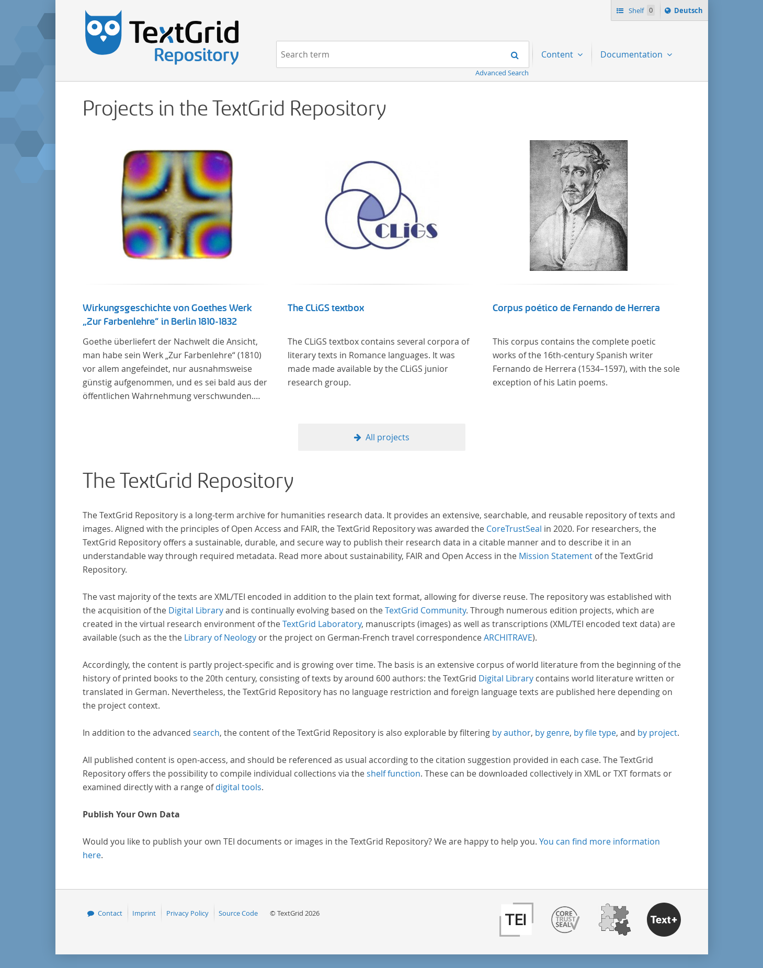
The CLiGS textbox (326, 308)
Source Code (238, 913)
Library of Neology (220, 637)
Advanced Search (502, 72)
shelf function (393, 773)
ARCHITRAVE (508, 637)
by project (657, 732)
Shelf (641, 10)
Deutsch (689, 12)
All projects (387, 437)
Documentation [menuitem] (632, 54)
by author (511, 732)
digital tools (238, 787)
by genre (552, 732)
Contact (110, 913)
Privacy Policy (187, 913)
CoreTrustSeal (514, 528)
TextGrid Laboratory (321, 624)
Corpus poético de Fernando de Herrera (576, 308)
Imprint (144, 913)
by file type (595, 732)
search (206, 732)
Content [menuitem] (558, 54)
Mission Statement (556, 556)
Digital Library (195, 610)
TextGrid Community (425, 610)
